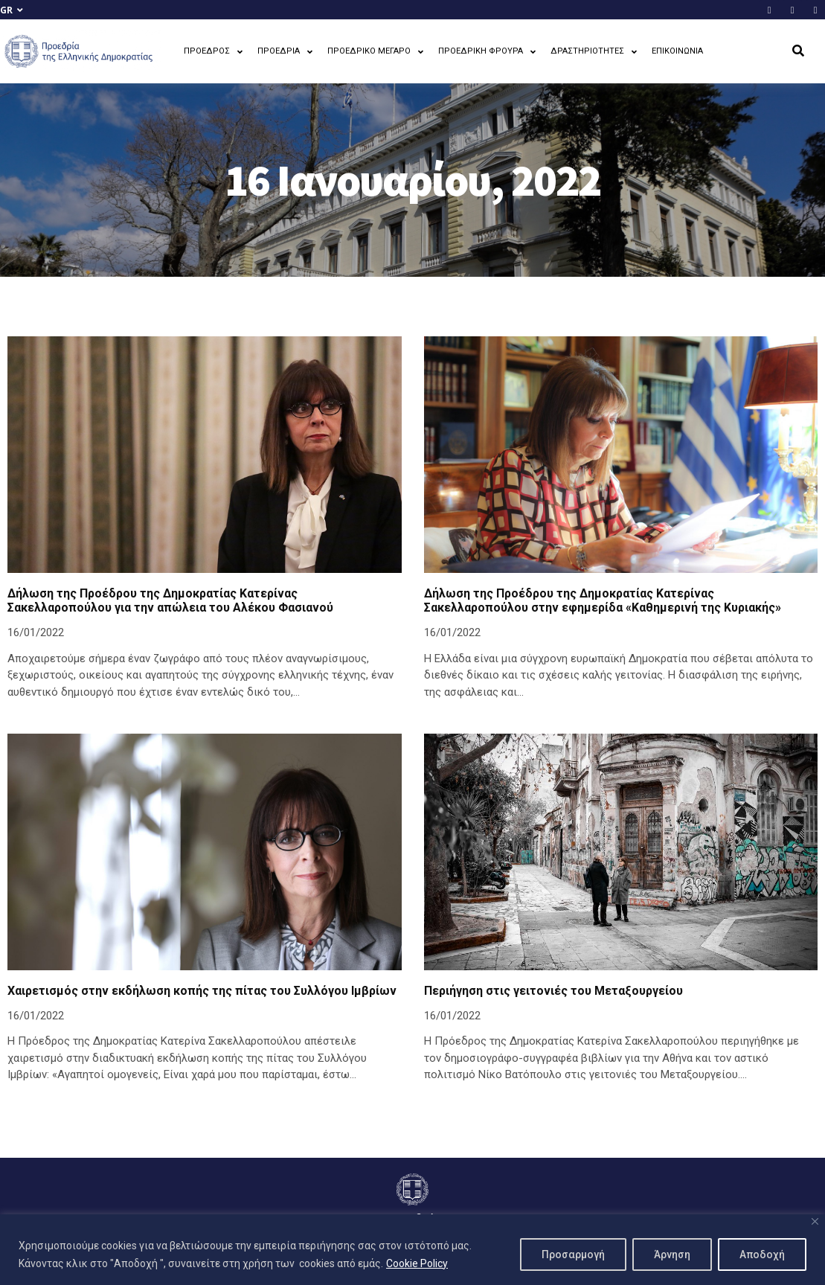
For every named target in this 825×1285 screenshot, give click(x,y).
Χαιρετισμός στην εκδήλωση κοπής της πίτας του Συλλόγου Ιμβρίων (202, 991)
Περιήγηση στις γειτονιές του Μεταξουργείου (553, 991)
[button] (798, 51)
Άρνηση (672, 1254)
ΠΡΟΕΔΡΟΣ (213, 51)
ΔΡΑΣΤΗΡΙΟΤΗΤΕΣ (593, 51)
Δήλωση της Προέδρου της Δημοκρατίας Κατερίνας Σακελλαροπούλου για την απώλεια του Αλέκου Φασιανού (170, 600)
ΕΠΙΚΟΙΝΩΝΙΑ (677, 51)
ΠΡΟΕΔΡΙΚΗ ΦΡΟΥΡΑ (487, 51)
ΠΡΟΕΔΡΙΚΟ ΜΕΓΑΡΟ (375, 51)
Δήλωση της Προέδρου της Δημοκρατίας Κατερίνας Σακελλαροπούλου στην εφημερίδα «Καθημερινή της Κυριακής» (602, 600)
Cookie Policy (417, 1263)
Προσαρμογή (573, 1254)
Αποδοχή (762, 1254)
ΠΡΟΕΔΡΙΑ (284, 51)
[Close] (815, 1221)
